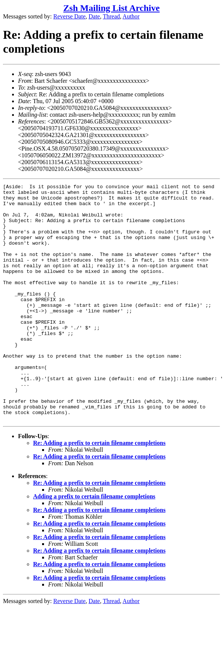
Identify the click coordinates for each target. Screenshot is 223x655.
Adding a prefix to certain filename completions (94, 544)
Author (131, 16)
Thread (111, 16)
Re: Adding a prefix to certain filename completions (99, 490)
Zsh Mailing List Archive (111, 8)
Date (94, 16)
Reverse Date (69, 16)
